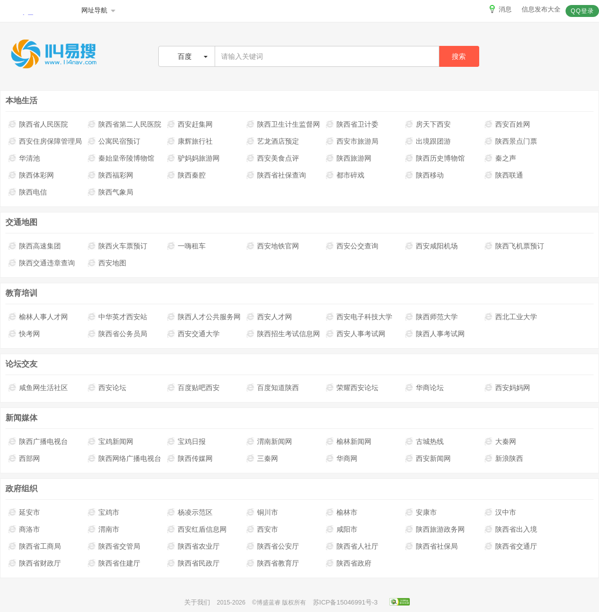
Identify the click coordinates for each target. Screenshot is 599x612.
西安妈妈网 (507, 388)
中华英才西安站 (117, 317)
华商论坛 (424, 388)
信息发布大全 (541, 9)
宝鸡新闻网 (110, 441)
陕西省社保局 (431, 546)
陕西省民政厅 (193, 563)
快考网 (24, 334)
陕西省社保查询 (276, 175)
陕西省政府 (348, 563)
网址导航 (99, 10)
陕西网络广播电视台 (124, 458)
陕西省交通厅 (511, 546)
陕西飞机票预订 (514, 246)
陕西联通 (504, 175)
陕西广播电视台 (38, 441)
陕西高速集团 (34, 246)
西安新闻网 (428, 458)
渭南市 (103, 529)
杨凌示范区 (190, 512)
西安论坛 (107, 388)
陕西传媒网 (190, 458)
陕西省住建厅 (114, 563)
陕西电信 (27, 192)
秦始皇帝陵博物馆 (121, 158)
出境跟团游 (428, 141)
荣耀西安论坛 (352, 388)
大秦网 (500, 441)
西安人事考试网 (355, 334)
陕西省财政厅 (34, 563)
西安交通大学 (193, 334)
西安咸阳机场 (431, 246)
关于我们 (197, 602)
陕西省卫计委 (352, 124)
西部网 (24, 458)
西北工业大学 (511, 317)
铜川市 (262, 512)
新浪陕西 (504, 458)
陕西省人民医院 (38, 124)
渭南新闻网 (269, 441)
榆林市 (341, 512)
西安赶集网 (190, 124)
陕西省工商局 (34, 546)
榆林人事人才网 (38, 317)
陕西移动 (424, 175)
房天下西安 (428, 124)
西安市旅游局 (352, 141)
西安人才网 (269, 317)
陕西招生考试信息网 (283, 334)
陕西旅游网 (348, 158)
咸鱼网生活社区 (38, 388)
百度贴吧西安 (193, 388)
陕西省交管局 (114, 546)
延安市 (24, 512)
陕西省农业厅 (193, 546)
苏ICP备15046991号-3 (345, 602)
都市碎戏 (345, 175)
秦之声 (500, 158)
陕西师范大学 (431, 317)
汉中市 (500, 512)
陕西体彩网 (31, 175)
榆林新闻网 (348, 441)
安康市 (421, 512)
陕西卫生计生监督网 (283, 124)
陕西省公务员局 (117, 334)
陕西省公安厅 (273, 546)
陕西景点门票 (511, 141)
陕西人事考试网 (435, 334)
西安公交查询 (352, 246)
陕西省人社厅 (352, 546)
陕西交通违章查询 (41, 263)
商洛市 (24, 529)
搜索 (459, 56)
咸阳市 (341, 529)
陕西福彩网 (110, 175)
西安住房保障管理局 (45, 141)
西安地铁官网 (273, 246)
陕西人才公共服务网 (204, 317)
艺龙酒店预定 (273, 141)
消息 (500, 9)
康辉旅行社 (190, 141)
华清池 (24, 158)
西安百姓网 (507, 124)
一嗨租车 (186, 246)
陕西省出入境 (511, 529)
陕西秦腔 (186, 175)
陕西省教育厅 (273, 563)
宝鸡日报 (186, 441)
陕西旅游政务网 (435, 529)
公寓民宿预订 (114, 141)
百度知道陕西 (273, 388)
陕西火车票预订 (117, 246)
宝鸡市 (103, 512)
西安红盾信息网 (197, 529)
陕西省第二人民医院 (124, 124)
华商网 (341, 458)
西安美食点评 (273, 158)
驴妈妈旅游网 (193, 158)
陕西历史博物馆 (435, 158)
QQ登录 (582, 10)
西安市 (262, 529)
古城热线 (424, 441)
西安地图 (107, 263)
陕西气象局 (110, 192)
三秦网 (262, 458)
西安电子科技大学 (359, 317)
